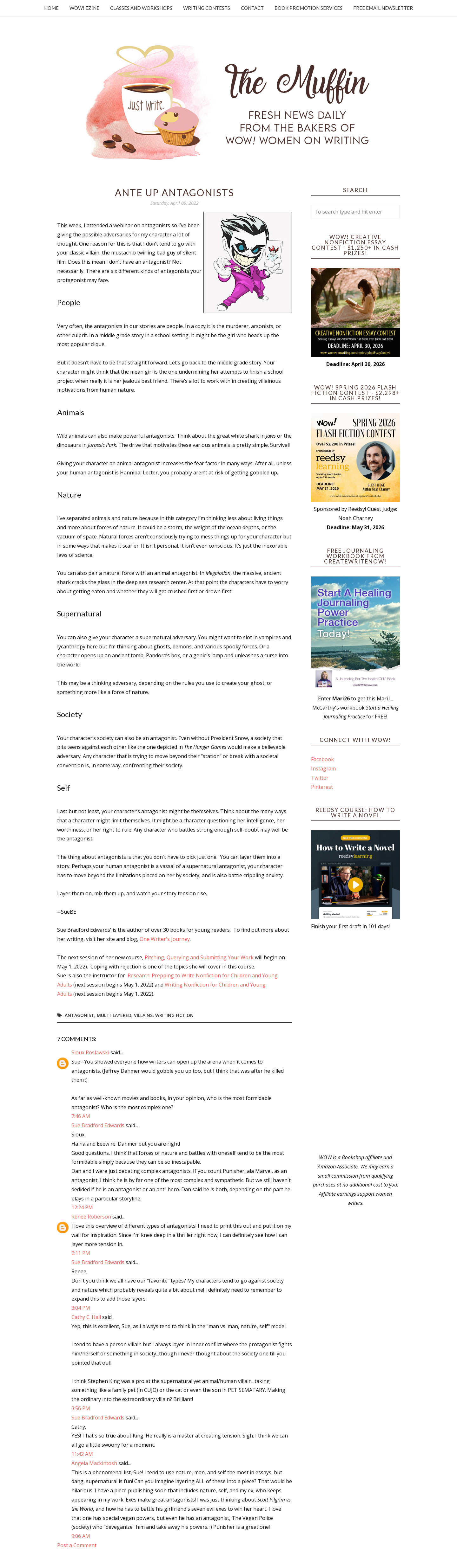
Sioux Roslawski (90, 1052)
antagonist (79, 1015)
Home (51, 8)
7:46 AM (80, 1116)
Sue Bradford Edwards (97, 1125)
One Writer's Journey (165, 939)
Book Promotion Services (308, 8)
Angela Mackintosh (94, 1463)
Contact (252, 8)
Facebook (322, 759)
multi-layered (114, 1015)
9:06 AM (80, 1536)
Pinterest (322, 786)
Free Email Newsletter (383, 8)
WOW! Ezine (84, 8)
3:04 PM (80, 1307)
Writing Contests (206, 8)
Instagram (323, 768)
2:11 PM (80, 1253)
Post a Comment (76, 1545)
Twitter (319, 777)
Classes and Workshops (141, 8)
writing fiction (174, 1015)
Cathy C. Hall (86, 1317)
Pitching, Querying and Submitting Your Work (199, 957)
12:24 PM (82, 1207)
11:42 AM (82, 1453)
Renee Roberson (91, 1216)
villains (143, 1015)
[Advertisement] (355, 1042)
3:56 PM (80, 1408)
